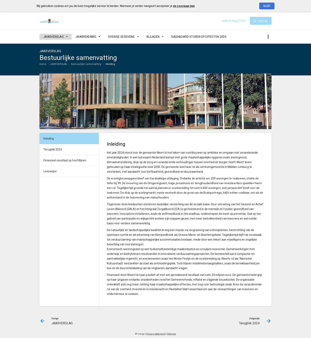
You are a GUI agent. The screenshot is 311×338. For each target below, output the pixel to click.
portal (263, 21)
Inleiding (110, 64)
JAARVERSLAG (53, 36)
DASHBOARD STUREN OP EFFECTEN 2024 (198, 36)
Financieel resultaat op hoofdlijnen (64, 160)
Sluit (267, 6)
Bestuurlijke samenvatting (86, 64)
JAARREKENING (86, 36)
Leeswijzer (50, 171)
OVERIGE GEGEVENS (121, 36)
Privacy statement (155, 334)
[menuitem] (55, 37)
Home (42, 64)
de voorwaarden (184, 6)
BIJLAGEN (153, 36)
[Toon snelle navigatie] (268, 36)
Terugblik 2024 (52, 149)
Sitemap (171, 334)
